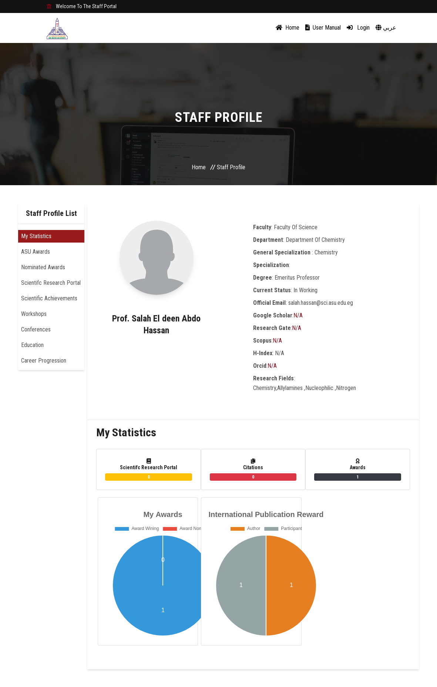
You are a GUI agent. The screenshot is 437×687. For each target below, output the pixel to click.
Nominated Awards (43, 267)
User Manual (323, 27)
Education (32, 344)
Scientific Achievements (49, 298)
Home (287, 27)
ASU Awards (35, 251)
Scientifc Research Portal (51, 282)
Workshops (34, 313)
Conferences (36, 329)
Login (358, 27)
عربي (386, 27)
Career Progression (43, 360)
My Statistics (36, 236)
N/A (298, 315)
